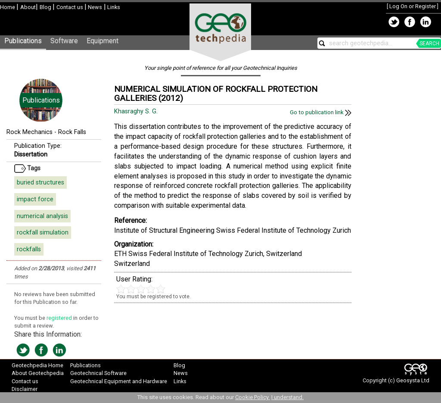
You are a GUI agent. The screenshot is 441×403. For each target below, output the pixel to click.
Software (64, 41)
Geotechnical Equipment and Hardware (118, 381)
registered (60, 318)
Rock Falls (72, 132)
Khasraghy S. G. (136, 111)
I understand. (287, 397)
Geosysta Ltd (412, 380)
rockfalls (29, 249)
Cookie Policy (252, 397)
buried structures (40, 182)
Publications (23, 41)
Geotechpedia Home (37, 365)
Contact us (70, 7)
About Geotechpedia (38, 373)
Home (8, 7)
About (28, 7)
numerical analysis (42, 216)
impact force (35, 199)
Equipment (102, 41)
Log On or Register (412, 6)
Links (113, 7)
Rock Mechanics (29, 132)
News (94, 7)
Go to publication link (320, 112)
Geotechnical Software (98, 373)
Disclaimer (24, 389)
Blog (46, 7)
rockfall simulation (42, 232)
